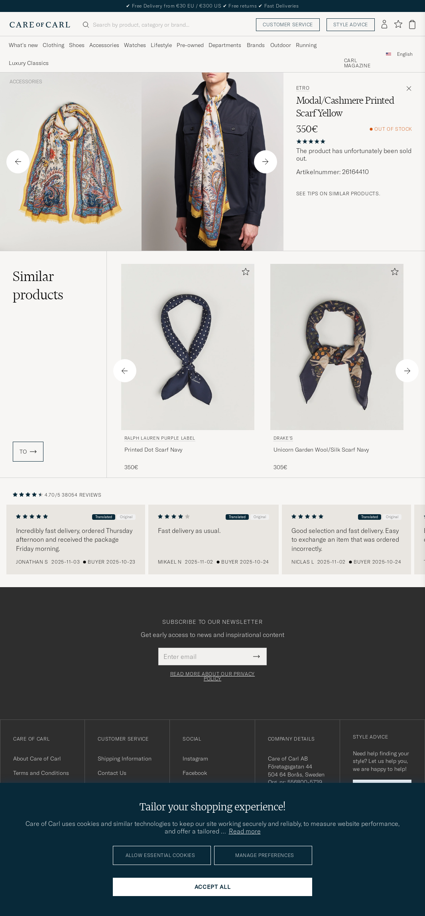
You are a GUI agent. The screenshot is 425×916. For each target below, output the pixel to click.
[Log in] (384, 24)
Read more (245, 831)
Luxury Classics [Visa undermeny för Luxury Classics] (29, 63)
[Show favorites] (398, 24)
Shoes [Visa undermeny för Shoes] (77, 45)
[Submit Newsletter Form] (256, 656)
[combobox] (405, 54)
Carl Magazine (357, 63)
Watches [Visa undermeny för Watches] (135, 45)
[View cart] (412, 24)
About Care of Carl (37, 758)
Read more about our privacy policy (212, 676)
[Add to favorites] (244, 273)
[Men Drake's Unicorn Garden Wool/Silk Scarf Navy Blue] (336, 347)
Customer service (288, 25)
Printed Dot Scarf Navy (153, 449)
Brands (256, 45)
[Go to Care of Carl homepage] (40, 25)
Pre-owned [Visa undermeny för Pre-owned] (190, 45)
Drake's (283, 438)
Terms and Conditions (41, 772)
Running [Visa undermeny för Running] (306, 45)
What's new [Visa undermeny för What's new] (23, 45)
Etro (303, 88)
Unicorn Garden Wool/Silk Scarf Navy (321, 449)
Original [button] (127, 517)
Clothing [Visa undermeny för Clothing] (53, 45)
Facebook (195, 772)
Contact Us (112, 772)
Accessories (26, 82)
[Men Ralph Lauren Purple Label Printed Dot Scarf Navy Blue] (187, 347)
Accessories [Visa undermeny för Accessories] (104, 45)
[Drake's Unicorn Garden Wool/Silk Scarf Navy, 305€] (336, 367)
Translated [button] (104, 517)
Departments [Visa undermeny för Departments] (225, 45)
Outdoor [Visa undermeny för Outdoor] (280, 45)
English (405, 54)
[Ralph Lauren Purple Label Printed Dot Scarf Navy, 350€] (187, 367)
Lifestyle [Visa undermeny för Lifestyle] (161, 45)
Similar (38, 285)
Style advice (350, 25)
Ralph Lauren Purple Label (160, 438)
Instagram (195, 758)
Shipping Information (125, 758)
